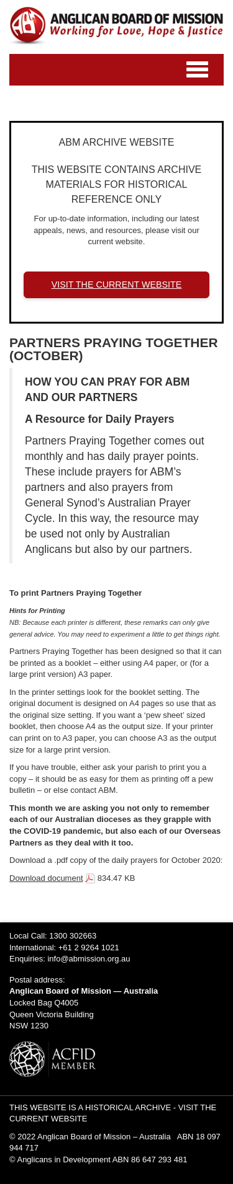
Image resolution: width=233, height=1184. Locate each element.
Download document (46, 878)
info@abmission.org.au (88, 958)
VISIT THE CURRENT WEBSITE (117, 284)
